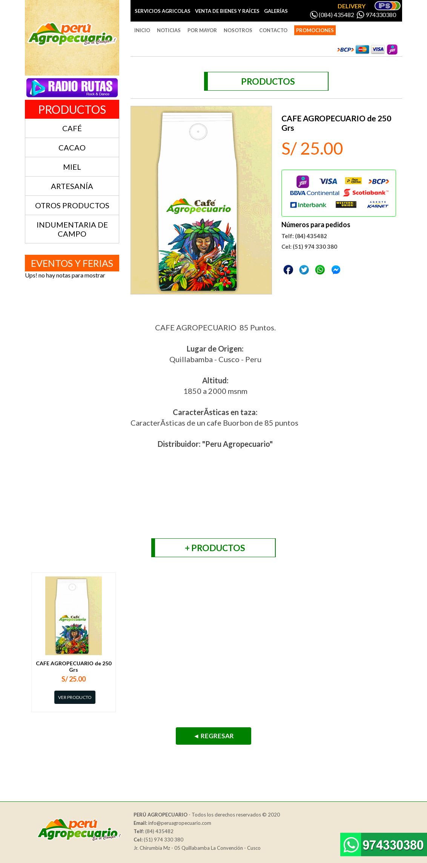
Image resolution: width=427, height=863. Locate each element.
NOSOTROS (238, 30)
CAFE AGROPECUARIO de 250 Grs (73, 666)
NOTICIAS (169, 30)
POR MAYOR (202, 30)
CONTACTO (273, 30)
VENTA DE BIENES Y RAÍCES (227, 11)
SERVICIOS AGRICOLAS (162, 11)
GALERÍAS (276, 11)
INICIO (142, 30)
